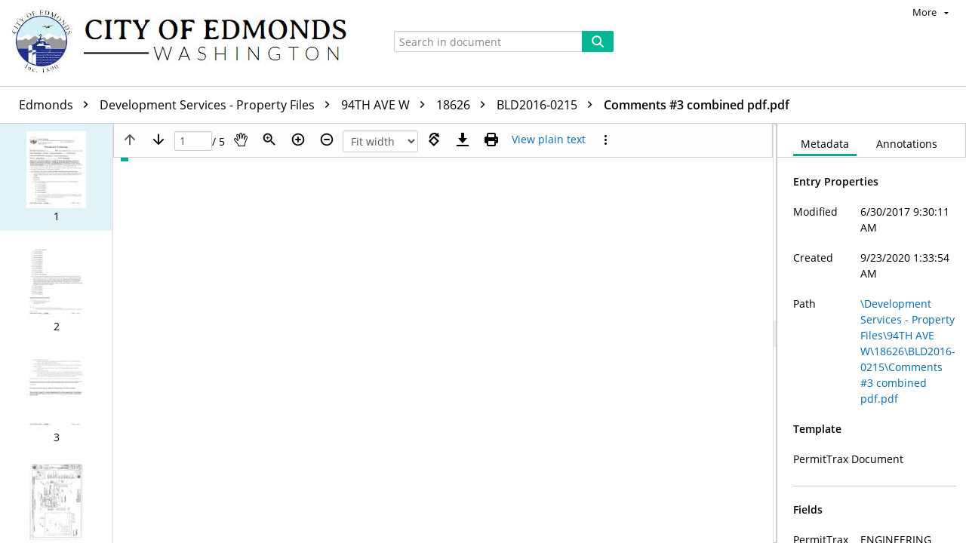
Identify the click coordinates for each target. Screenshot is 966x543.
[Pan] (241, 139)
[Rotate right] (434, 139)
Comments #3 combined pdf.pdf (696, 105)
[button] (56, 177)
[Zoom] (269, 139)
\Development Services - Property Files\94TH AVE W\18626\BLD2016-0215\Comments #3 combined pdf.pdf (907, 351)
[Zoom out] (327, 139)
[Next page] (158, 139)
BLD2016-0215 (548, 105)
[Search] (598, 41)
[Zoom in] (298, 139)
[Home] (186, 43)
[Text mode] (548, 139)
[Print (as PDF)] (491, 139)
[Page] (193, 141)
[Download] (462, 139)
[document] (871, 333)
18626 (464, 105)
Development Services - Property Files (218, 105)
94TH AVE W (386, 105)
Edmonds (57, 105)
